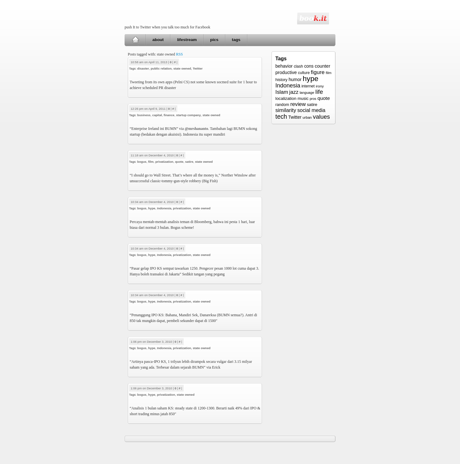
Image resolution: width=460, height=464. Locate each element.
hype (151, 208)
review (298, 104)
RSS (179, 54)
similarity (285, 110)
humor (294, 79)
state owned (182, 68)
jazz (294, 92)
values (321, 116)
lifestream (186, 39)
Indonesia (164, 208)
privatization (164, 161)
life (319, 91)
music (302, 98)
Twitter (198, 68)
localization (285, 98)
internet (308, 86)
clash (298, 66)
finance (169, 115)
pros (313, 99)
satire (189, 161)
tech (281, 116)
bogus (142, 161)
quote (179, 161)
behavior (284, 66)
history (281, 79)
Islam (281, 92)
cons (308, 66)
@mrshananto (196, 128)
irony (320, 86)
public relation (161, 68)
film (151, 161)
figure (318, 72)
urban (307, 117)
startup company (188, 115)
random (282, 104)
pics (214, 39)
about (158, 39)
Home (135, 40)
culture (304, 73)
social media (311, 110)
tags (236, 39)
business (144, 115)
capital (157, 115)
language (307, 92)
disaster (143, 68)
